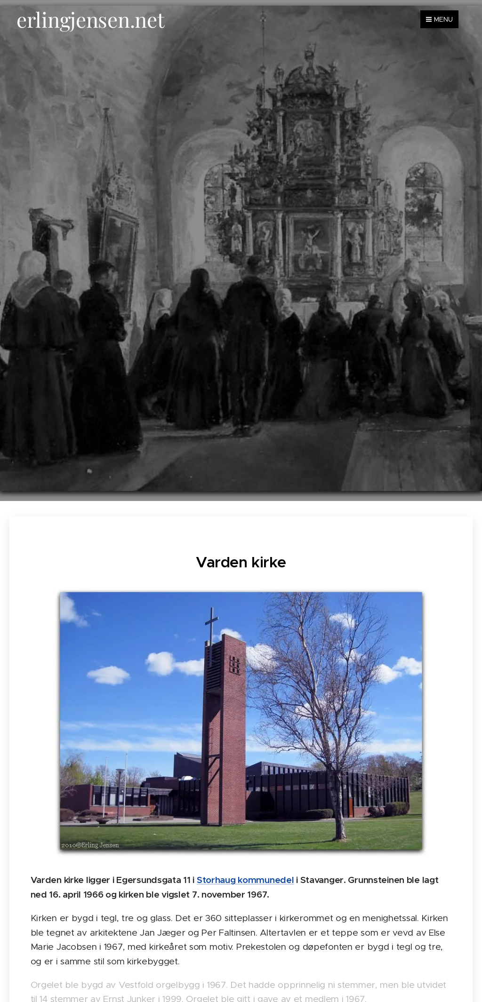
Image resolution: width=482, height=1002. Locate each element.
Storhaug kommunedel (245, 879)
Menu (439, 19)
